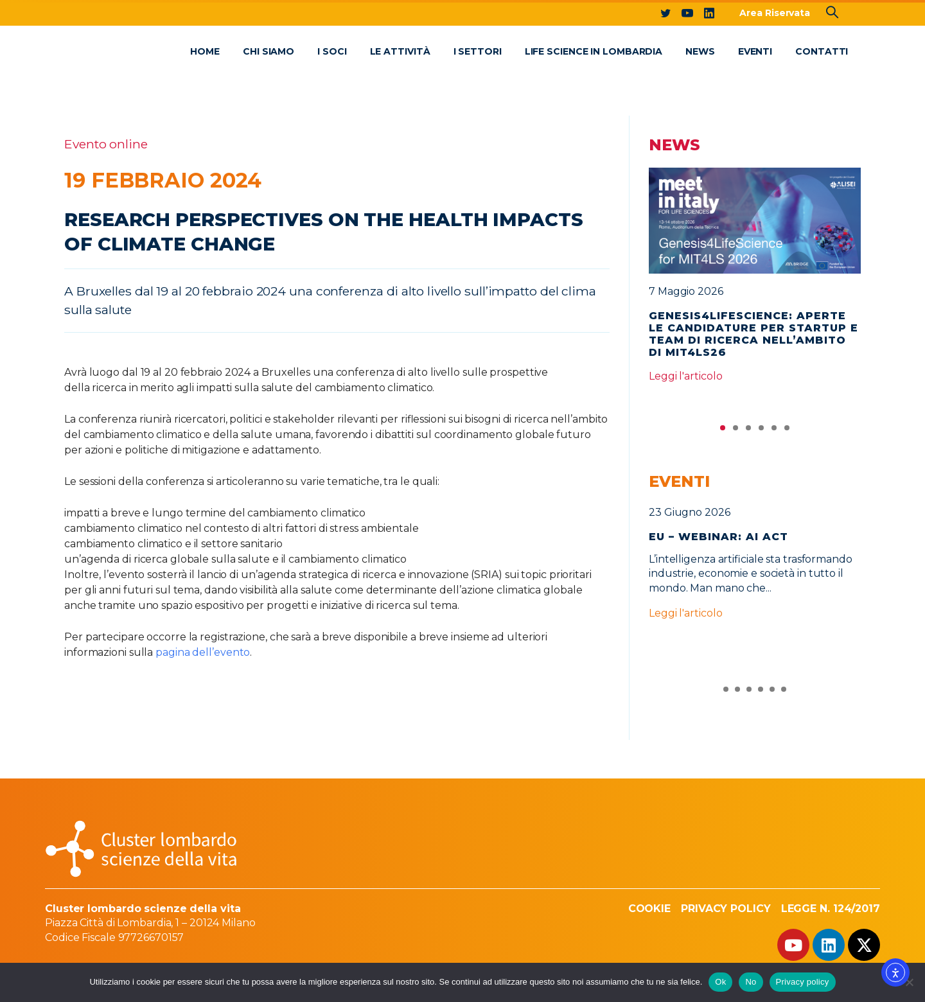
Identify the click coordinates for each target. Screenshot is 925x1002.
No (750, 982)
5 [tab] (774, 431)
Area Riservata (774, 13)
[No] (909, 982)
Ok (720, 982)
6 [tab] (786, 431)
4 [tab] (761, 431)
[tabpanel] (755, 281)
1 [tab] (722, 431)
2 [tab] (735, 431)
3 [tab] (748, 431)
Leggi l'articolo (685, 376)
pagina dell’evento (202, 652)
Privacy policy (802, 982)
